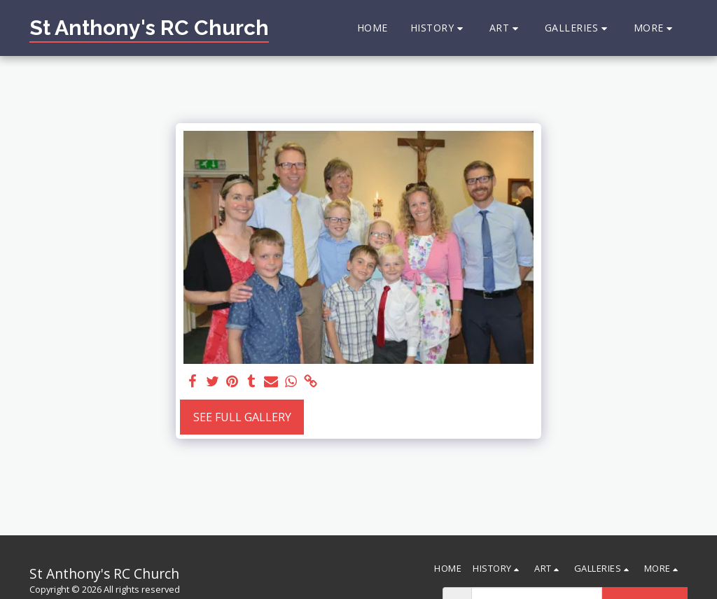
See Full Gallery (242, 417)
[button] (439, 28)
